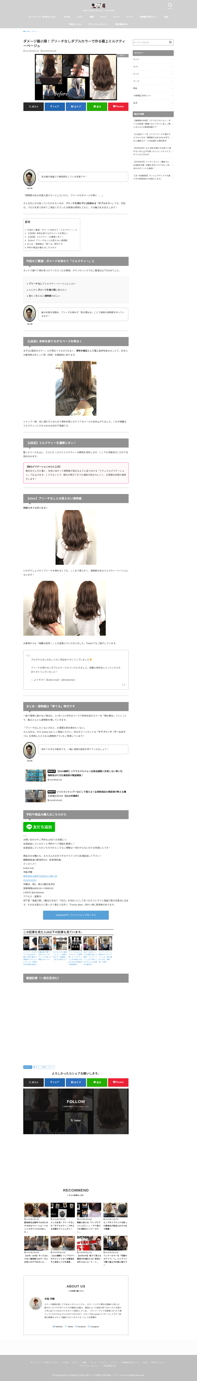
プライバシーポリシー (98, 24)
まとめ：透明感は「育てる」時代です (45, 244)
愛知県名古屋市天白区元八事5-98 (40, 876)
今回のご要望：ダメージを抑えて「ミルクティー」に (52, 230)
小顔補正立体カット (148, 17)
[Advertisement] (76, 140)
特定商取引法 (121, 24)
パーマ (129, 17)
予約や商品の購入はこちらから (42, 248)
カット (116, 17)
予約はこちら (75, 24)
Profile (67, 17)
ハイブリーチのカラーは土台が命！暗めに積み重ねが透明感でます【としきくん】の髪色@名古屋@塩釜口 (30, 958)
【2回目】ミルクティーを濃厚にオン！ (45, 237)
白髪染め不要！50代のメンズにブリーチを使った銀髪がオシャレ (45, 955)
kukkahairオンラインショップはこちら (76, 915)
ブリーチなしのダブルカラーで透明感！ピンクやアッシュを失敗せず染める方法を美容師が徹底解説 (75, 958)
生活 (166, 17)
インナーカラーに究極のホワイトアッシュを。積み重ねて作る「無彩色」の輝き (105, 957)
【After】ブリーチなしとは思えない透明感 (47, 240)
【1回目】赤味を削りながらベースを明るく (47, 233)
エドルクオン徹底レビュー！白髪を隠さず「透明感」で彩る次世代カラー (60, 957)
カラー (80, 17)
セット (104, 17)
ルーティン (49, 1067)
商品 (92, 17)
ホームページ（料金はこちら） (43, 17)
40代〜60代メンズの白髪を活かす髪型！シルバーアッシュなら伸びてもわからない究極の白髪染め (90, 958)
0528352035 (29, 880)
